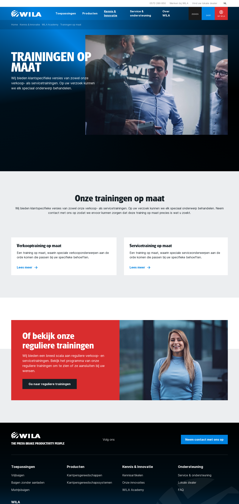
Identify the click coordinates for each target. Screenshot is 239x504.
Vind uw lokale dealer (204, 3)
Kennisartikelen (132, 475)
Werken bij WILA (179, 3)
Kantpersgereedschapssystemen (89, 482)
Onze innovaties (133, 482)
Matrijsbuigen (20, 490)
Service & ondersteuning (194, 475)
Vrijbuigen (17, 475)
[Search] (195, 13)
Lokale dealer (187, 482)
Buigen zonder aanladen (27, 482)
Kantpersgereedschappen (84, 475)
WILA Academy (133, 490)
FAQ (181, 490)
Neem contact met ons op (204, 439)
